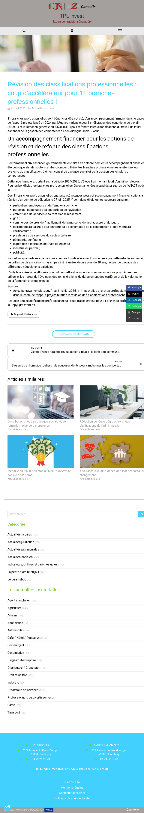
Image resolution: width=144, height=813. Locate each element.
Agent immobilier (19, 600)
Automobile (15, 630)
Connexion (133, 809)
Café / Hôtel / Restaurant (24, 637)
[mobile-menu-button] (120, 30)
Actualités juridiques (21, 542)
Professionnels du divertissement (30, 697)
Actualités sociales (20, 557)
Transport (14, 712)
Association (15, 623)
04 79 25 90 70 (41, 759)
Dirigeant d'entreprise (22, 660)
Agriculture (15, 608)
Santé (11, 705)
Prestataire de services (23, 690)
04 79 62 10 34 (109, 759)
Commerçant (16, 645)
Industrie (13, 682)
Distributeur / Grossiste (23, 667)
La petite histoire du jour (23, 572)
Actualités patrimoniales (23, 549)
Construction (16, 652)
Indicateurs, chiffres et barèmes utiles (33, 564)
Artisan (12, 615)
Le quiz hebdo (17, 579)
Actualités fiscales (20, 534)
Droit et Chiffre (17, 675)
